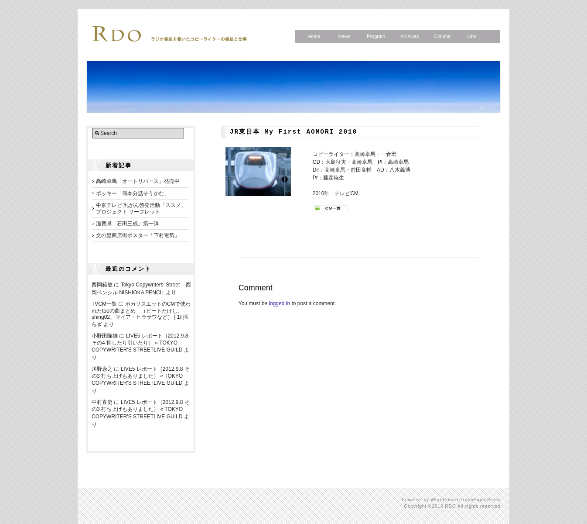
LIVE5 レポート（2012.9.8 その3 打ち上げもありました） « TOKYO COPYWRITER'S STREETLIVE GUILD (141, 376)
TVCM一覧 (104, 304)
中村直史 (102, 402)
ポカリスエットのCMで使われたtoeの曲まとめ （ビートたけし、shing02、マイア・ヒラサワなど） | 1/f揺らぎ (141, 314)
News (344, 36)
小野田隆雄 (105, 336)
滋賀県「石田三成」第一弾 (127, 224)
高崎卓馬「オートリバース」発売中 (138, 181)
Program (376, 36)
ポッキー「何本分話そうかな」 (132, 193)
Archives (409, 36)
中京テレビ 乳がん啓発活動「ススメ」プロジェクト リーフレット (141, 208)
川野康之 (102, 369)
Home (313, 36)
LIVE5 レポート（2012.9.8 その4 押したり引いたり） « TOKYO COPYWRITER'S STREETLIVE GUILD (140, 343)
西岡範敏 (102, 285)
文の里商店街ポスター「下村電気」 (138, 235)
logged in (279, 303)
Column (442, 36)
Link (471, 36)
